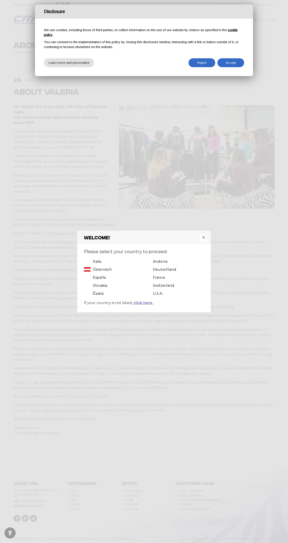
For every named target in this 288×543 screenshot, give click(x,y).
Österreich (102, 269)
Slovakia (100, 285)
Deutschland (164, 269)
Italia (97, 261)
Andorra (160, 261)
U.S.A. (158, 293)
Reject (202, 63)
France (159, 277)
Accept (231, 63)
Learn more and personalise (68, 63)
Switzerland (163, 285)
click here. (143, 303)
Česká (98, 293)
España (99, 277)
